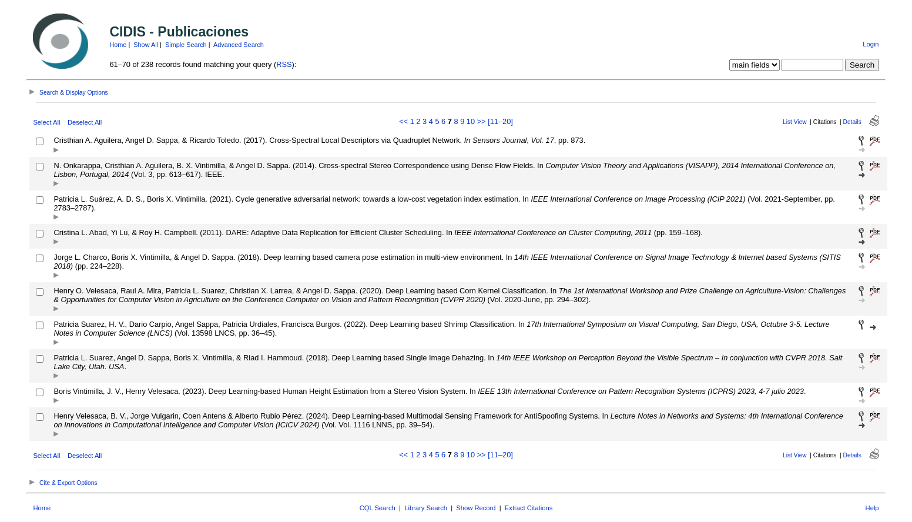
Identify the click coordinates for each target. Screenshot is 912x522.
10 (471, 121)
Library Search (425, 507)
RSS (283, 64)
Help (872, 507)
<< (403, 121)
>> (481, 121)
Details (852, 122)
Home (117, 44)
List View (795, 122)
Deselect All (85, 122)
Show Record (475, 507)
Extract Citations (528, 507)
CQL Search (377, 507)
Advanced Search (238, 44)
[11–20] (500, 121)
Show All (145, 44)
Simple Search (186, 44)
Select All (46, 122)
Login (871, 44)
